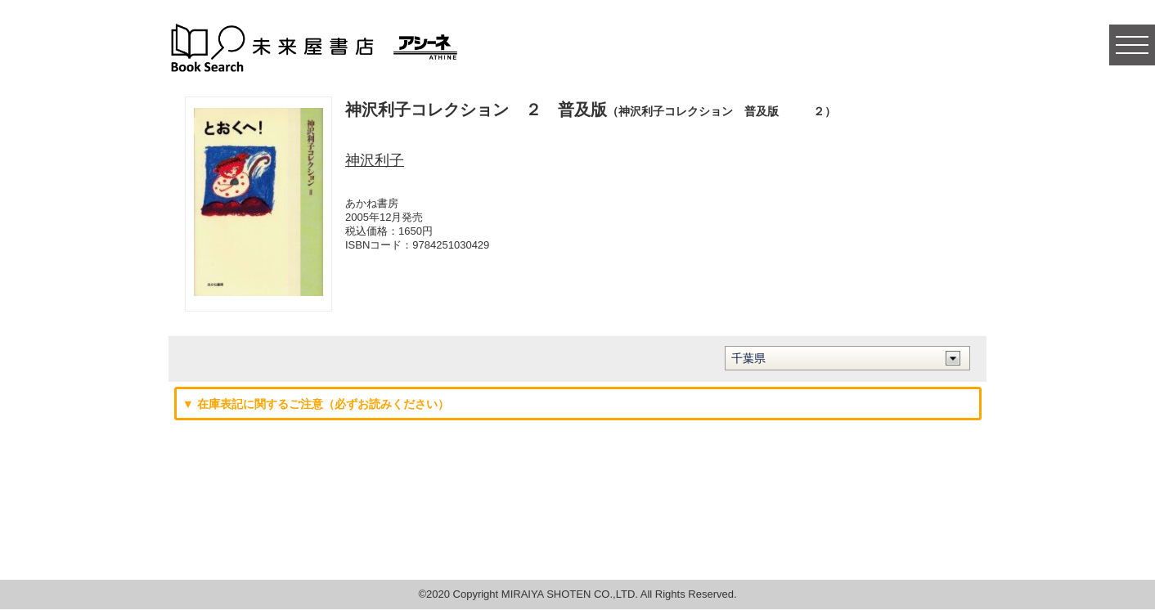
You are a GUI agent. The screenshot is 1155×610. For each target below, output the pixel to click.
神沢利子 (374, 160)
